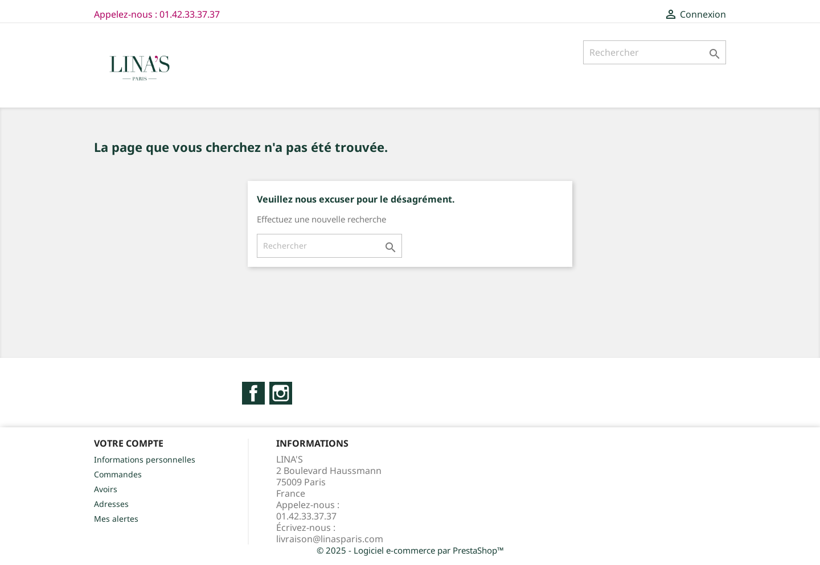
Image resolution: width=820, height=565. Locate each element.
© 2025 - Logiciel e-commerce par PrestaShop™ (410, 550)
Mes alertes (116, 518)
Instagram (280, 393)
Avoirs (105, 489)
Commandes (118, 474)
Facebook (253, 393)
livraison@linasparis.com (329, 539)
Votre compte (128, 443)
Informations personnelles (144, 459)
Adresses (111, 503)
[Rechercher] (654, 52)
